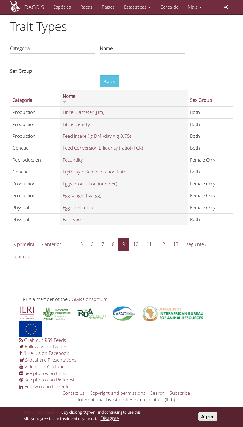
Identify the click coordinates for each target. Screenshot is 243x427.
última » (21, 256)
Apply (109, 81)
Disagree (109, 420)
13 (176, 244)
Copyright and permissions (117, 393)
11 (149, 244)
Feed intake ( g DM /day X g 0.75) (97, 136)
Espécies (62, 7)
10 (136, 244)
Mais (195, 7)
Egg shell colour (79, 207)
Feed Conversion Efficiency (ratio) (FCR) (103, 148)
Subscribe (180, 393)
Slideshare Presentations (48, 360)
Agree (207, 418)
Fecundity (73, 160)
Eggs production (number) (90, 184)
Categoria (20, 48)
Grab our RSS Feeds (42, 340)
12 (162, 244)
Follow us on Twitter (43, 346)
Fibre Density (76, 124)
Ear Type (72, 219)
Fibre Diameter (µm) (83, 112)
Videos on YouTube (41, 366)
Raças (86, 7)
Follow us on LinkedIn (44, 386)
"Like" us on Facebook (44, 353)
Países (108, 7)
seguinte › (196, 244)
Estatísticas (137, 7)
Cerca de (169, 7)
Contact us (73, 393)
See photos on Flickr (43, 373)
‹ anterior (51, 244)
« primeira (24, 244)
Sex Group (21, 71)
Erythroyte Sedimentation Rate (94, 171)
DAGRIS (34, 7)
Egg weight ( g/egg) (82, 195)
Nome (106, 48)
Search (157, 393)
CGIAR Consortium (88, 299)
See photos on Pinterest (47, 380)
